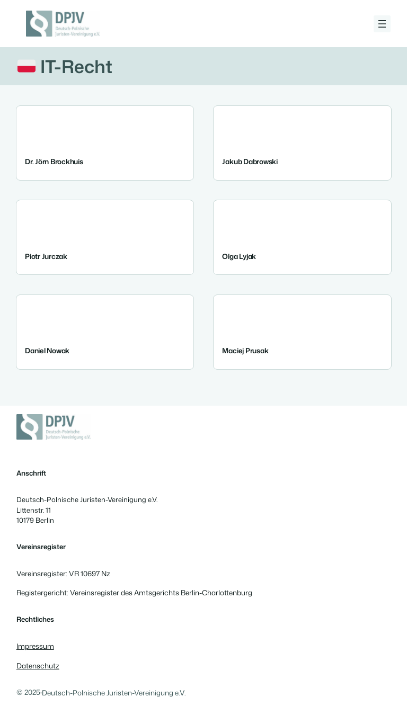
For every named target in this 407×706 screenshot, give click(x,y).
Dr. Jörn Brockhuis (54, 161)
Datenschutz (37, 665)
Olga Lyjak (239, 255)
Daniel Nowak (47, 350)
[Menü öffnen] (382, 23)
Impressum (35, 646)
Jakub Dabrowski (249, 161)
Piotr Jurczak (46, 255)
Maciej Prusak (245, 350)
